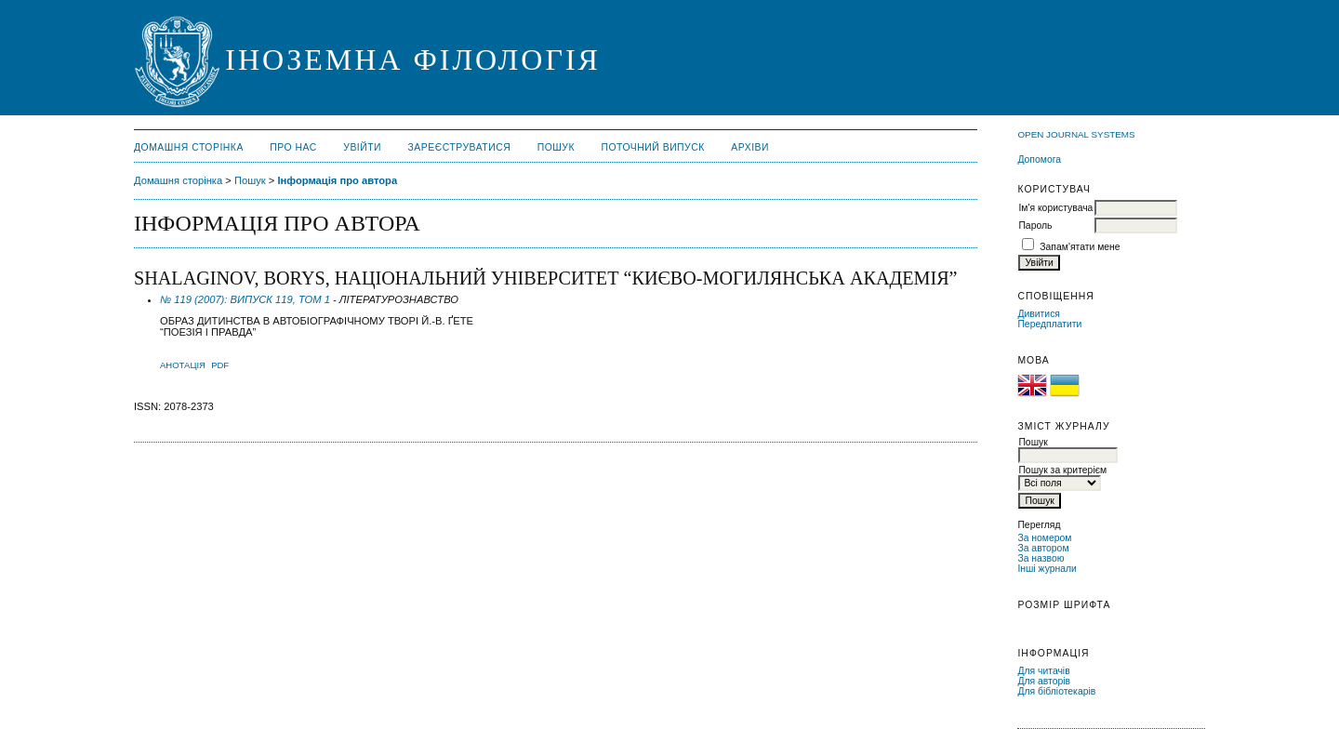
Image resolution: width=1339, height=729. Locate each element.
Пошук (556, 147)
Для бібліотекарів (1056, 691)
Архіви (750, 147)
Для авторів (1043, 681)
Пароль (1035, 225)
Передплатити (1049, 324)
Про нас (293, 147)
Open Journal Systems (1075, 134)
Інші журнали (1046, 568)
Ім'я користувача (1055, 208)
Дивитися (1038, 314)
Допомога (1039, 159)
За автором (1042, 548)
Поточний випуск (652, 147)
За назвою (1040, 558)
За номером (1044, 538)
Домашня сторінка (189, 147)
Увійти (362, 147)
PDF (220, 365)
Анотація (182, 365)
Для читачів (1043, 671)
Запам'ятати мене (1080, 247)
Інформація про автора (337, 180)
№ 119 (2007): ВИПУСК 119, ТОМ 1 (245, 299)
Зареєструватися (459, 147)
